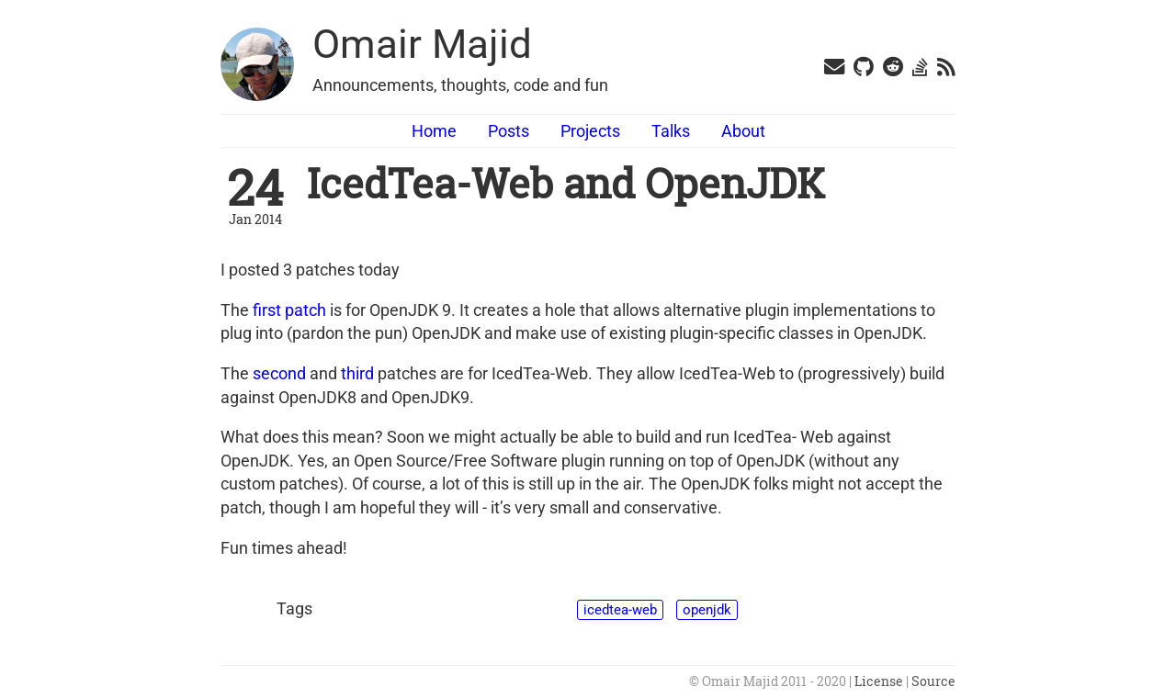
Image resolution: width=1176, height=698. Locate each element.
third (357, 373)
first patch (289, 310)
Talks (670, 131)
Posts (508, 131)
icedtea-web (620, 610)
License (878, 681)
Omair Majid (422, 44)
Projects (590, 131)
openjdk (707, 610)
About (743, 131)
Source (933, 681)
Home (434, 131)
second (279, 373)
